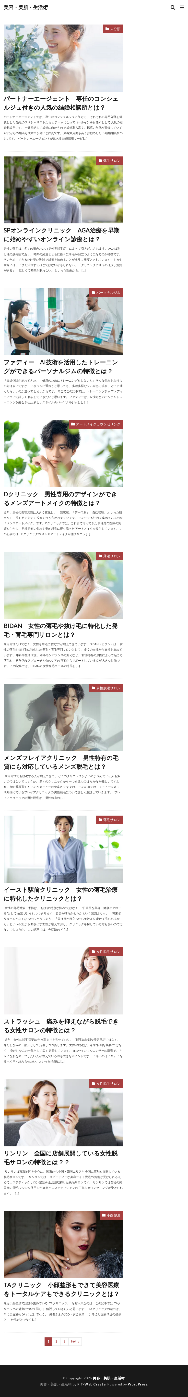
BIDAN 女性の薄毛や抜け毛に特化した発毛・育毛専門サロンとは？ (61, 630)
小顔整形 (113, 1215)
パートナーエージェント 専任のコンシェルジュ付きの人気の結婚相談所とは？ (61, 103)
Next (74, 1341)
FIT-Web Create (91, 1384)
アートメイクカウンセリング (98, 424)
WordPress (138, 1384)
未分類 (115, 29)
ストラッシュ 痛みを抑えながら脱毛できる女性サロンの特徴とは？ (61, 1026)
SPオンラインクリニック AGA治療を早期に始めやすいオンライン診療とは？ (61, 235)
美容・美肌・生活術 (26, 7)
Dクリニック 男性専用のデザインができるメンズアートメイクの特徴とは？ (60, 498)
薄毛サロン (111, 160)
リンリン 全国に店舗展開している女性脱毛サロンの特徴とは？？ (61, 1158)
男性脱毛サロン (108, 688)
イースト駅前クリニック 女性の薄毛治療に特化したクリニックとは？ (61, 894)
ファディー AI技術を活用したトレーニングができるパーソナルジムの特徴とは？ (61, 366)
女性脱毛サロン (108, 951)
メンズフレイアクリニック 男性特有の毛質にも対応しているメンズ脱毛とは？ (61, 762)
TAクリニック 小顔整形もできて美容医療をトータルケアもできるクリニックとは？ (61, 1289)
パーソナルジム (108, 292)
